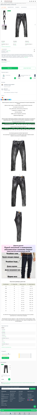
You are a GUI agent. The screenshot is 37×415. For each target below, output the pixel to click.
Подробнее (26, 57)
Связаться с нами (4, 405)
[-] (2, 65)
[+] (4, 65)
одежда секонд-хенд (6, 383)
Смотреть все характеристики (6, 46)
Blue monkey (8, 50)
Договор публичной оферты (4, 399)
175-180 (15, 45)
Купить (10, 68)
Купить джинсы (6, 382)
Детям (20, 395)
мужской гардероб (23, 382)
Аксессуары (20, 397)
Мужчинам (20, 394)
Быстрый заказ (27, 68)
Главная (2, 3)
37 (2, 45)
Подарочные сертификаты (12, 395)
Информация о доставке (5, 394)
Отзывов (17, 7)
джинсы (3, 42)
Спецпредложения (22, 398)
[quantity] (3, 65)
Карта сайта (12, 396)
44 (14, 42)
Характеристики (11, 7)
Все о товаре (4, 7)
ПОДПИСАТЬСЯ (32, 388)
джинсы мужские (16, 382)
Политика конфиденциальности (4, 396)
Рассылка (11, 399)
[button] (35, 24)
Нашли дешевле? (4, 62)
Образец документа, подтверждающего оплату (4, 401)
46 (4, 333)
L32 (26, 42)
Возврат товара (3, 403)
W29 (28, 42)
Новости (20, 401)
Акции (11, 400)
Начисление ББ (24, 7)
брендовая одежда (29, 382)
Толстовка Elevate (7, 75)
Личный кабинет (12, 398)
